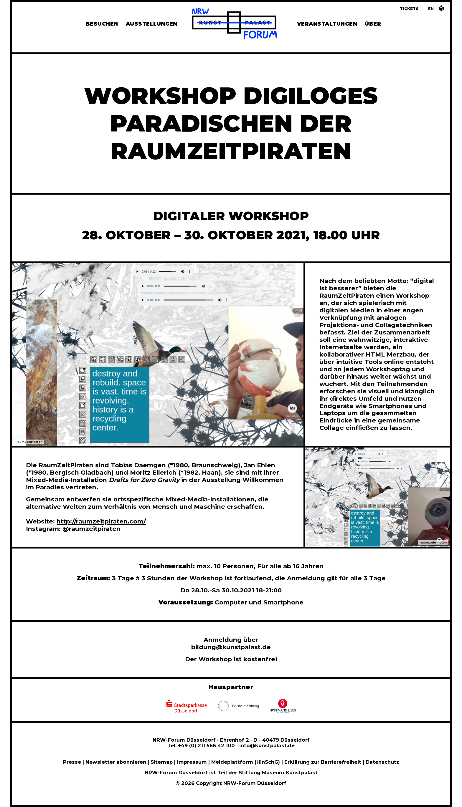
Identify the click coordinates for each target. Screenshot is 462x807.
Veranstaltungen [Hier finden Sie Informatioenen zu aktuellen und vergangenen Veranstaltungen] (327, 24)
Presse (72, 762)
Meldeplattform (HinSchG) (245, 762)
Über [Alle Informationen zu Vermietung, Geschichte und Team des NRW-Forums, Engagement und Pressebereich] (373, 24)
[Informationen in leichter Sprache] (441, 10)
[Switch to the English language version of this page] (431, 8)
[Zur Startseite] (234, 24)
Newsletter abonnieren (115, 762)
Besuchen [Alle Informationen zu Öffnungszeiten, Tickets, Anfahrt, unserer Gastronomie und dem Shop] (102, 24)
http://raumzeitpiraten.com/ (101, 521)
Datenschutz (382, 762)
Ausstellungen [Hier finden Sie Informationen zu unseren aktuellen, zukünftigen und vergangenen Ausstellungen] (151, 24)
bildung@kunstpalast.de (231, 647)
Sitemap (162, 762)
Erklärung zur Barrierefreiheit (322, 762)
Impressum (192, 762)
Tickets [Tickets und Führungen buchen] (409, 8)
